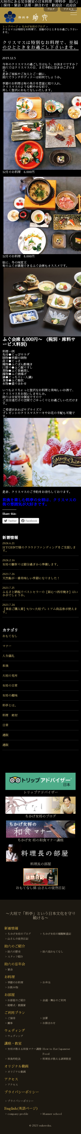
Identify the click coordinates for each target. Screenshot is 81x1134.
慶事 (10, 1023)
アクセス (68, 9)
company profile (18, 1114)
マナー (6, 645)
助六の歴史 (14, 951)
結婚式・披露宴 (17, 1005)
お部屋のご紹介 (17, 1000)
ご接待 (11, 1018)
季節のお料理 (15, 982)
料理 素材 (9, 715)
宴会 (10, 969)
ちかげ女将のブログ (33, 26)
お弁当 (46, 982)
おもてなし (9, 636)
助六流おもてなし (53, 951)
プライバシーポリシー (20, 1101)
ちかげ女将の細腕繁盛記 (57, 934)
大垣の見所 (9, 675)
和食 (5, 665)
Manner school (52, 1114)
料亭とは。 (9, 705)
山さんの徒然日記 (18, 939)
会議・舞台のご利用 (54, 1000)
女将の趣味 (9, 695)
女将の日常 (9, 685)
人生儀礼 (8, 655)
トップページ (10, 26)
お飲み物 (13, 987)
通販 (5, 735)
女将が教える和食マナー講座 (24, 1049)
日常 (5, 725)
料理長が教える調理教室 (57, 1059)
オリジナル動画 (17, 1072)
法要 (45, 1018)
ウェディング (15, 1036)
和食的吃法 (14, 1059)
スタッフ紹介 (15, 956)
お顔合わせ (49, 1023)
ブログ (51, 9)
